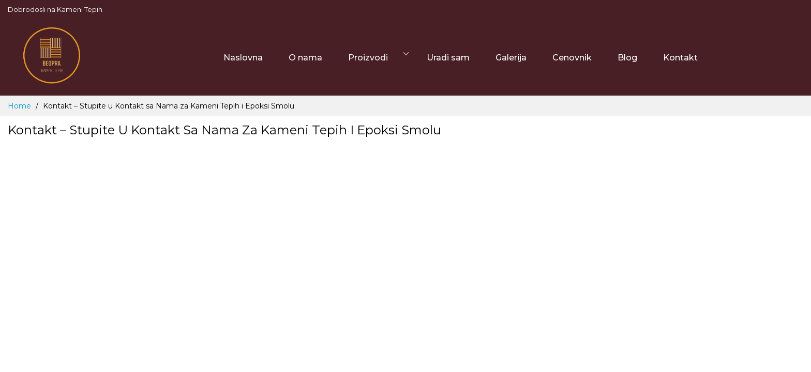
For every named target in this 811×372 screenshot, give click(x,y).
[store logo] (52, 57)
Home (20, 106)
